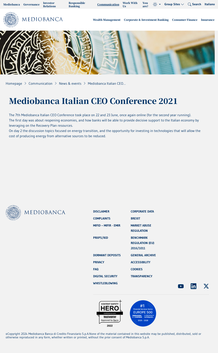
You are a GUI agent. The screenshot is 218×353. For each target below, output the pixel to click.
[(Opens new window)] (181, 286)
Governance (31, 4)
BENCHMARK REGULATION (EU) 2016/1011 (142, 243)
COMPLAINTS (101, 218)
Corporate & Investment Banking (146, 19)
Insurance (208, 19)
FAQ (95, 269)
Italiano (210, 4)
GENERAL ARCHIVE (143, 255)
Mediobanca (11, 4)
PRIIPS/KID (100, 238)
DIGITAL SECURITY (105, 276)
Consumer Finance (184, 19)
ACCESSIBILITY (140, 262)
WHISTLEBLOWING (105, 283)
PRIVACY (98, 262)
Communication (108, 4)
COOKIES (137, 269)
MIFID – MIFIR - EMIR (106, 225)
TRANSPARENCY (141, 276)
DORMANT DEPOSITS (107, 255)
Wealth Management (106, 19)
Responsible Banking (77, 4)
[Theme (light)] (157, 4)
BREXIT (135, 218)
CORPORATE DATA (142, 211)
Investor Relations (49, 4)
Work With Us (130, 4)
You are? (145, 4)
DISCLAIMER (101, 211)
